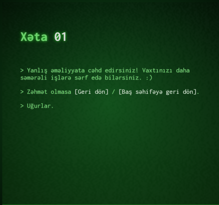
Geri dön (91, 91)
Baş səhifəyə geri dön (157, 91)
